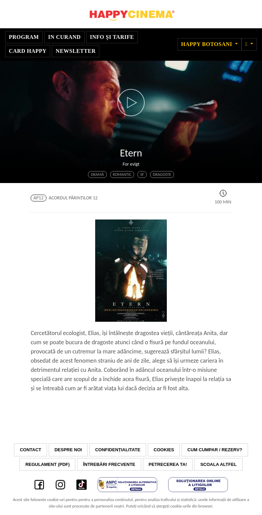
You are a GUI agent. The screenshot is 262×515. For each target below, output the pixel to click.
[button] (249, 44)
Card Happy (27, 51)
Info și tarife (112, 37)
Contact (30, 449)
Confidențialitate (117, 449)
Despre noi (68, 449)
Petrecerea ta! (168, 464)
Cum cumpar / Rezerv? (214, 449)
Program (24, 37)
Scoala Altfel (218, 464)
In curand (64, 37)
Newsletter (76, 51)
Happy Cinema (131, 14)
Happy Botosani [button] (207, 44)
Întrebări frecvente (109, 464)
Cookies (164, 449)
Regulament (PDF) (47, 464)
